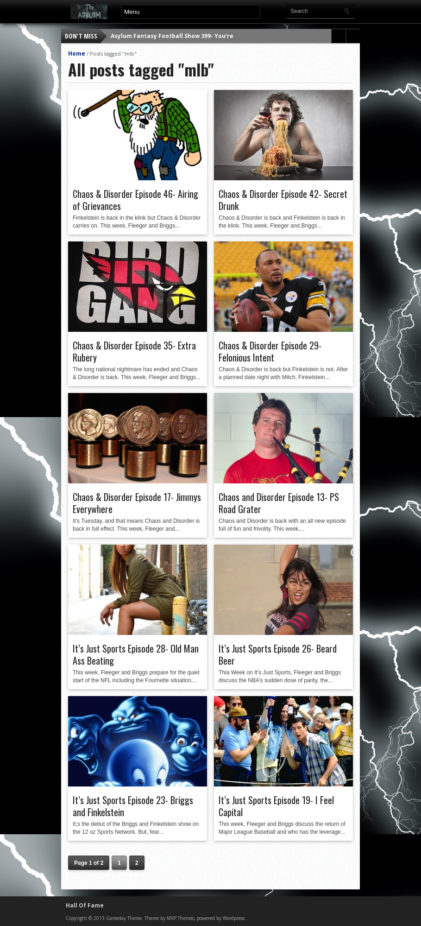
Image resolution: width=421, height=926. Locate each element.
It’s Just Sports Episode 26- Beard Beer (278, 654)
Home (76, 53)
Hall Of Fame (85, 905)
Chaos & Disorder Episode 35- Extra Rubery (134, 351)
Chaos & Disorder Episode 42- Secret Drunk (283, 200)
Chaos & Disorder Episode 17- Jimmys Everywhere (137, 503)
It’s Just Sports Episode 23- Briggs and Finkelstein (133, 806)
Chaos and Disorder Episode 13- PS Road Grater (279, 503)
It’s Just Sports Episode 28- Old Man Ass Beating (136, 654)
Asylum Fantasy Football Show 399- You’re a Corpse (186, 36)
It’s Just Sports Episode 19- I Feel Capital (276, 806)
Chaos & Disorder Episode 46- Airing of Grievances (135, 200)
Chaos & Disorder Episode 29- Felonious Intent (270, 351)
